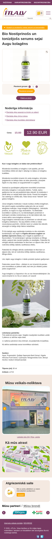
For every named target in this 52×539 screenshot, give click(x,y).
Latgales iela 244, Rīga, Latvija (28, 437)
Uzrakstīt (21, 495)
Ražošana (7, 2)
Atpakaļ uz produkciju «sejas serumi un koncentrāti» (25, 27)
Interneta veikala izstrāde (13, 523)
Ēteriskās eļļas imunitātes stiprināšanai (20, 120)
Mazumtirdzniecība (42, 2)
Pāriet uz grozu (26, 98)
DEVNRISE (28, 523)
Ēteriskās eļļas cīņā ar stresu (17, 116)
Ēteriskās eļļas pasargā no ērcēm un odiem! (22, 112)
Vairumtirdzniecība (22, 2)
